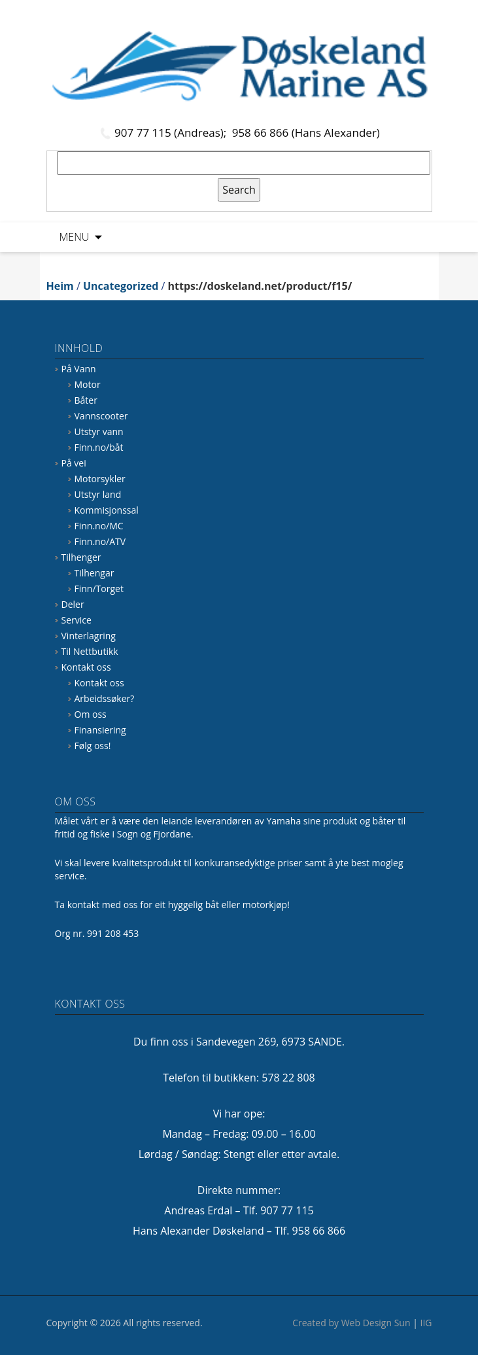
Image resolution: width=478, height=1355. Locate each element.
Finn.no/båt (99, 447)
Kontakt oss (86, 667)
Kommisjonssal (107, 510)
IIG (426, 1322)
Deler (72, 604)
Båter (86, 400)
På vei (73, 463)
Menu (75, 237)
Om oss (91, 714)
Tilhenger (81, 557)
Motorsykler (100, 478)
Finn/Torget (99, 588)
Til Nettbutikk (89, 651)
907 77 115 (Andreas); (172, 132)
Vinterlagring (88, 635)
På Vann (78, 368)
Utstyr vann (99, 431)
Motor (88, 384)
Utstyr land (98, 494)
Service (76, 620)
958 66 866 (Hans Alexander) (306, 132)
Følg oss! (93, 745)
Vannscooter (101, 416)
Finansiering (100, 730)
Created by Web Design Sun (351, 1322)
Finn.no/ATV (100, 541)
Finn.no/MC (99, 525)
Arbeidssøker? (105, 698)
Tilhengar (94, 573)
